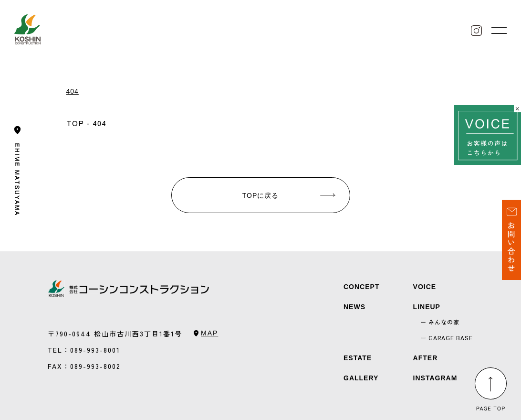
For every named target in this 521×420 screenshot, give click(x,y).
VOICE (425, 287)
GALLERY (361, 378)
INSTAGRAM (435, 378)
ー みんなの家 (439, 322)
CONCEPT (361, 287)
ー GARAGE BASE (446, 338)
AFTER (425, 358)
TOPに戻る (260, 195)
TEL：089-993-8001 (84, 350)
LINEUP (426, 307)
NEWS (354, 307)
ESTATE (358, 358)
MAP (209, 333)
